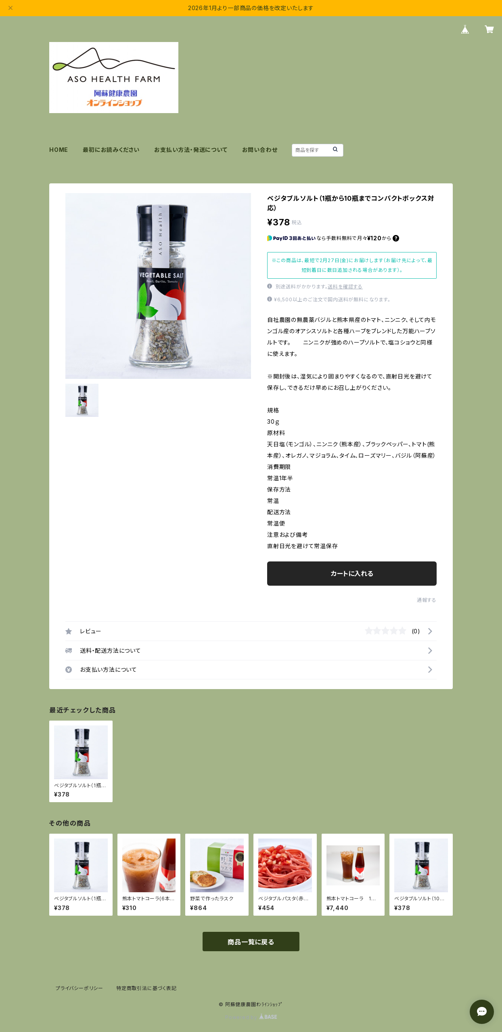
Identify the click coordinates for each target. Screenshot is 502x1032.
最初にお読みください (111, 149)
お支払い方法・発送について (190, 149)
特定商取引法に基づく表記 (146, 988)
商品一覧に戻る (251, 942)
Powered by (251, 1017)
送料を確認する (345, 287)
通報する (427, 600)
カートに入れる (352, 574)
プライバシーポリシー (79, 988)
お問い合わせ (260, 149)
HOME (58, 149)
